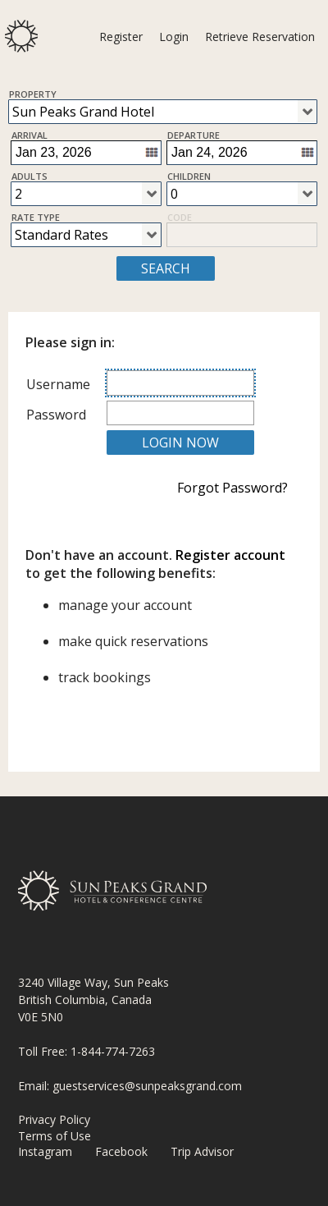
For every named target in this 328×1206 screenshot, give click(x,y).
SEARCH (165, 268)
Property (33, 93)
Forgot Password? (232, 488)
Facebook (121, 1151)
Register (121, 36)
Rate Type (35, 216)
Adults (29, 175)
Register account (230, 555)
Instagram (45, 1151)
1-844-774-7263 (113, 1051)
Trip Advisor (202, 1151)
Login (174, 36)
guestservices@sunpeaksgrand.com (147, 1086)
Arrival (29, 134)
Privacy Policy (54, 1119)
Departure (193, 134)
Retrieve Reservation (260, 36)
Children (189, 175)
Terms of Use (54, 1136)
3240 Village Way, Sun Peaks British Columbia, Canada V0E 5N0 (93, 999)
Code (179, 216)
